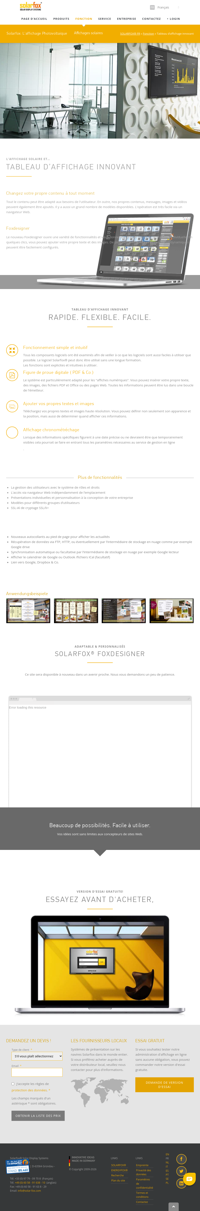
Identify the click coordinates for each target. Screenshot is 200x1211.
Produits (61, 19)
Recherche (117, 1175)
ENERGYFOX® (119, 1170)
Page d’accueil (34, 19)
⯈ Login (173, 19)
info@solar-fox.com (29, 1191)
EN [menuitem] (167, 1154)
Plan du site (118, 1180)
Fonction (83, 19)
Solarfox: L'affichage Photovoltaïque (37, 33)
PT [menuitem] (167, 1175)
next (186, 617)
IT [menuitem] (167, 1166)
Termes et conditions (142, 1195)
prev (179, 617)
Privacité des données (143, 1172)
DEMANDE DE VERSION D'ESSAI (164, 1085)
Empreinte (142, 1165)
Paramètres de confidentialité (144, 1183)
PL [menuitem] (167, 1183)
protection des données (29, 1090)
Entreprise (126, 19)
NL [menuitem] (167, 1162)
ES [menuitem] (167, 1171)
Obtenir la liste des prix (38, 1116)
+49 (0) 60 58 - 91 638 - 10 (30, 1182)
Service (104, 19)
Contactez (151, 19)
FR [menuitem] (167, 1158)
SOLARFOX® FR (130, 33)
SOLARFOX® (118, 1165)
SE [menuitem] (167, 1179)
